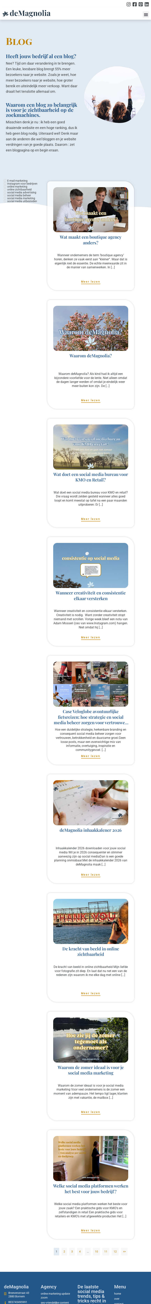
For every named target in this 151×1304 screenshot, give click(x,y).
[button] (146, 14)
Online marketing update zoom (55, 1295)
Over (116, 1298)
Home (117, 1293)
